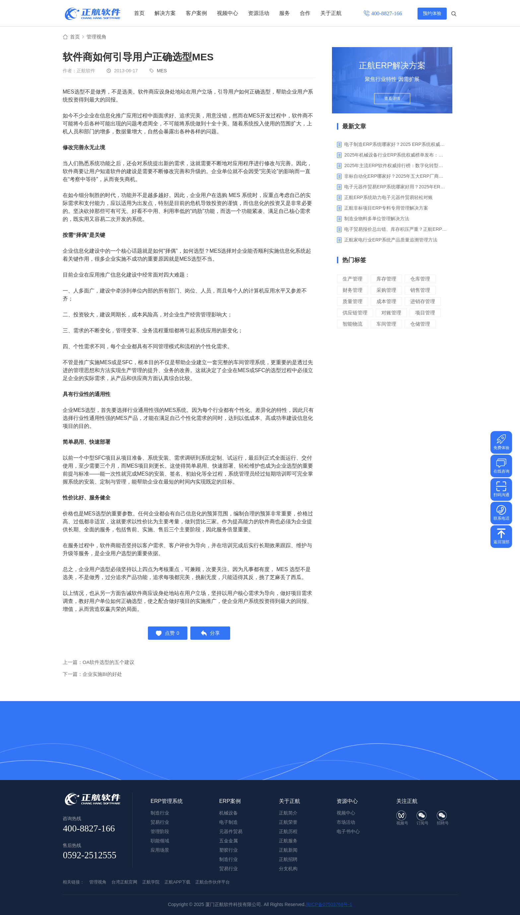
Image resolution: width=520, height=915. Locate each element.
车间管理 (386, 324)
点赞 (167, 634)
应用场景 (160, 850)
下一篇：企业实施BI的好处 (92, 676)
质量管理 (352, 301)
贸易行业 (228, 868)
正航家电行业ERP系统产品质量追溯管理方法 (390, 240)
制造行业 (228, 859)
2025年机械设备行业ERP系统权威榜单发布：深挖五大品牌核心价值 (395, 155)
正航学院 (151, 882)
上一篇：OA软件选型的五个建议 (99, 664)
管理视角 (97, 37)
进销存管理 (422, 301)
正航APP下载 (177, 882)
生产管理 (352, 279)
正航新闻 (288, 850)
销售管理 (420, 290)
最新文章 (354, 126)
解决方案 (165, 13)
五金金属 (228, 840)
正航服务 (288, 840)
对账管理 (391, 313)
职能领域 (160, 840)
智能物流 (352, 324)
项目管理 (425, 313)
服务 (284, 13)
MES (162, 71)
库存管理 (386, 279)
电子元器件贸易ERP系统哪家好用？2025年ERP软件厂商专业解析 (395, 187)
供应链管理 (355, 313)
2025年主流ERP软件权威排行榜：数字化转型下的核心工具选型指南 (395, 165)
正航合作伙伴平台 (212, 882)
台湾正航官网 (124, 882)
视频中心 (227, 13)
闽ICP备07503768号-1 (329, 904)
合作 (305, 13)
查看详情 (392, 100)
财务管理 (352, 290)
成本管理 (386, 301)
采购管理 (386, 290)
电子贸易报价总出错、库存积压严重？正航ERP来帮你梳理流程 (395, 229)
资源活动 (258, 13)
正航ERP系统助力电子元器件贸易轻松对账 (388, 197)
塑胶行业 (228, 850)
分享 (211, 634)
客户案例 (196, 13)
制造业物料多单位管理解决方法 (376, 219)
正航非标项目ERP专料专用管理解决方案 (386, 208)
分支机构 (288, 868)
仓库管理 (420, 279)
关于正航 (331, 13)
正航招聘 (288, 859)
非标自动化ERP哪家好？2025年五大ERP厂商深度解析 (395, 176)
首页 (139, 13)
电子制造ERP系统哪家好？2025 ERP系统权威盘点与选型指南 (395, 144)
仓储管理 (420, 324)
